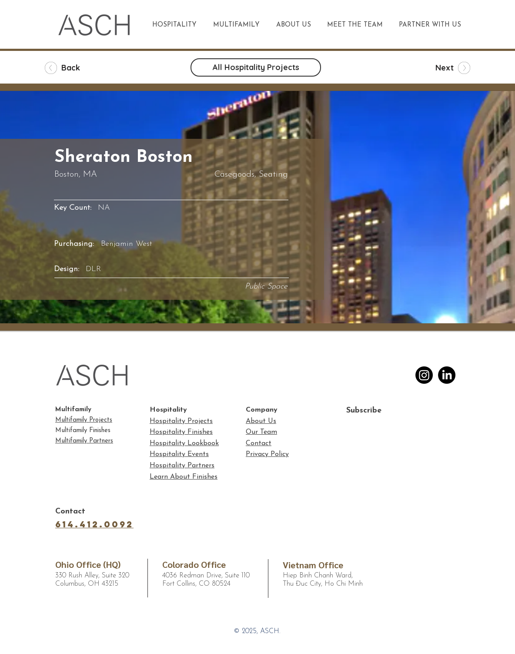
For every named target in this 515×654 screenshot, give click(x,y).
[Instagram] (424, 375)
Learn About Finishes (183, 476)
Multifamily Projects (83, 420)
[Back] (75, 67)
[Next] (440, 67)
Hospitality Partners (182, 465)
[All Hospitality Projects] (256, 67)
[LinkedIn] (446, 375)
